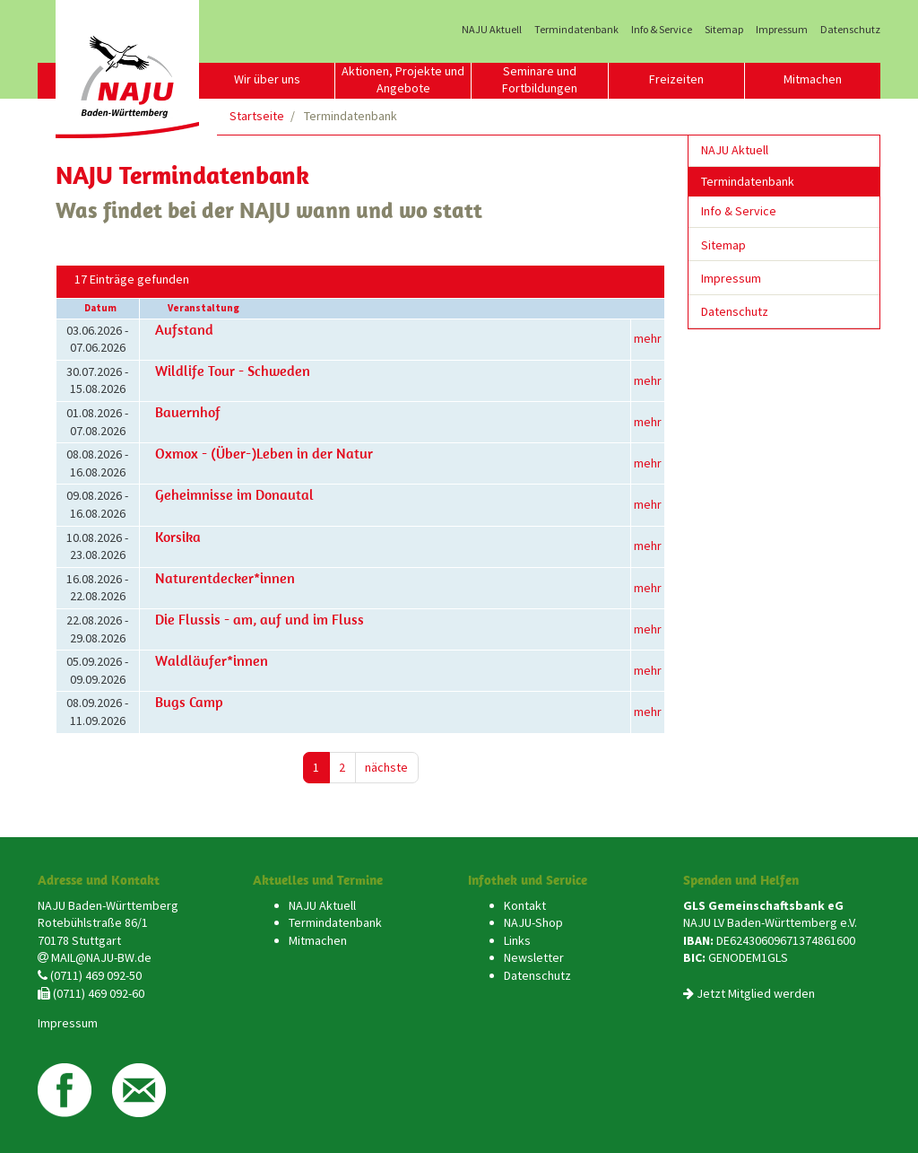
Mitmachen (813, 79)
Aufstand (184, 329)
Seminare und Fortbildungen (539, 80)
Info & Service (661, 29)
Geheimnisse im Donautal (234, 494)
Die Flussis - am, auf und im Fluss (259, 619)
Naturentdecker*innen (225, 578)
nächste (386, 767)
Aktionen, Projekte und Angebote (403, 80)
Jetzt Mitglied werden (756, 993)
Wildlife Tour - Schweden (232, 371)
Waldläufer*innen (211, 660)
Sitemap (724, 29)
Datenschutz (850, 29)
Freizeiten (676, 79)
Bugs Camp (189, 702)
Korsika (178, 537)
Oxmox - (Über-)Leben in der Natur (264, 453)
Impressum (782, 29)
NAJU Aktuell (492, 29)
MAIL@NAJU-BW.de (101, 957)
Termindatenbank (576, 29)
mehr (648, 338)
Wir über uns (267, 79)
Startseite (257, 116)
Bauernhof (188, 412)
